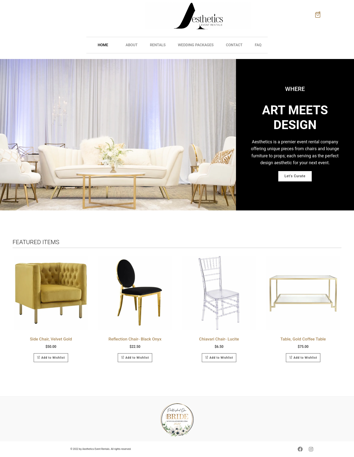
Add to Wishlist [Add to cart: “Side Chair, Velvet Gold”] (53, 357)
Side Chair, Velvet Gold (51, 339)
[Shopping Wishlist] (318, 16)
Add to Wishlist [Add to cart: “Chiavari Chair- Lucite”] (221, 357)
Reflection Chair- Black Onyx (134, 339)
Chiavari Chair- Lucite (219, 339)
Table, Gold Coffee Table (303, 339)
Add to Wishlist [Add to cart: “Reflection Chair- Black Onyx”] (137, 357)
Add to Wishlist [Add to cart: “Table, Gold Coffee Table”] (305, 357)
